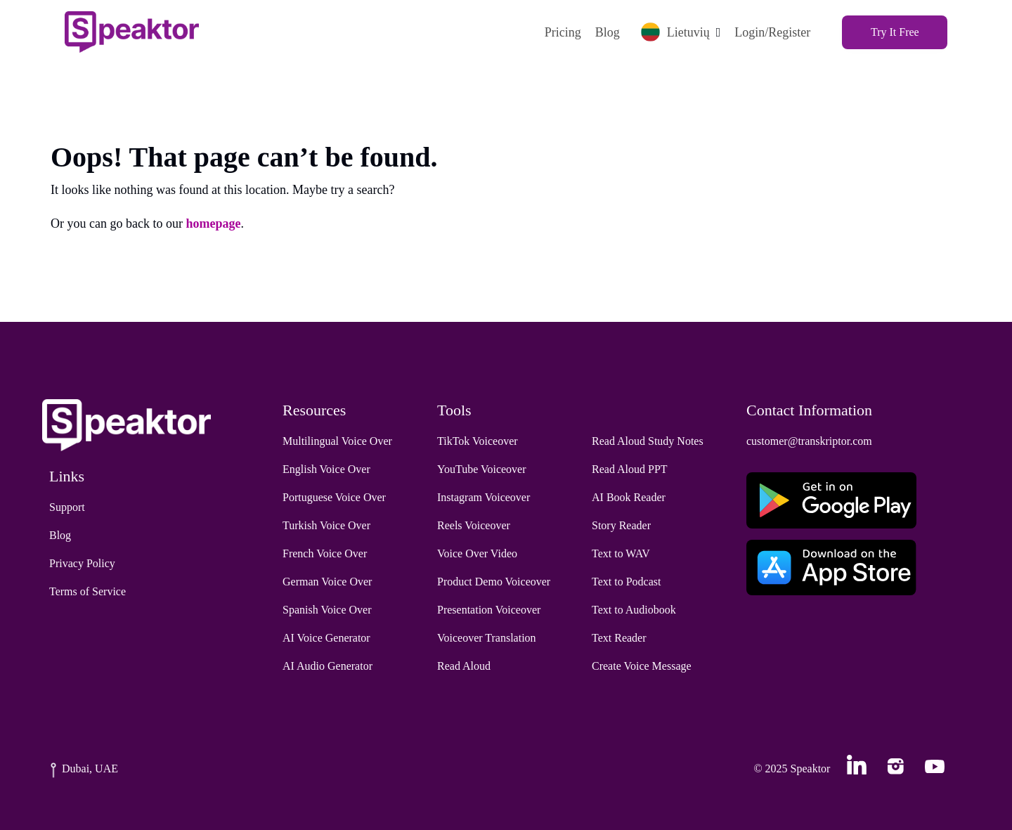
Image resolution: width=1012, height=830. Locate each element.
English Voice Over (326, 469)
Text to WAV (621, 553)
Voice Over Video (477, 553)
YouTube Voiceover (481, 469)
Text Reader (619, 638)
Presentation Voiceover (488, 610)
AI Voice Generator (326, 638)
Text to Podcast (626, 582)
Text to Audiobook (634, 610)
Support (67, 507)
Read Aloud (464, 666)
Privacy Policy (82, 563)
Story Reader (621, 525)
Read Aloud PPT (630, 469)
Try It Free (895, 32)
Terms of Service (87, 591)
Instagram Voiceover (483, 497)
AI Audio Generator (327, 666)
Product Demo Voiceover (493, 582)
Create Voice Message (642, 666)
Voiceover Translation (486, 638)
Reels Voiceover (473, 525)
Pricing (562, 32)
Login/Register (772, 32)
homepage (213, 223)
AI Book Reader (629, 497)
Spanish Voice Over (327, 610)
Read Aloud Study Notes (647, 441)
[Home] (132, 32)
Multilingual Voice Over (337, 441)
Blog (607, 32)
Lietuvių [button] (674, 31)
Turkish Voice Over (326, 525)
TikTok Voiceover (477, 441)
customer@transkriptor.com (809, 441)
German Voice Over (327, 582)
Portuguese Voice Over (334, 497)
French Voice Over (325, 553)
